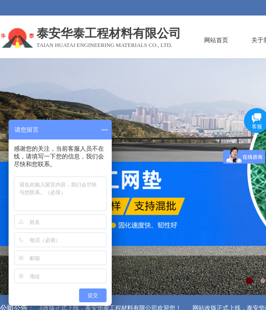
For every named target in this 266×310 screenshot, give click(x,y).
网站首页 (216, 40)
